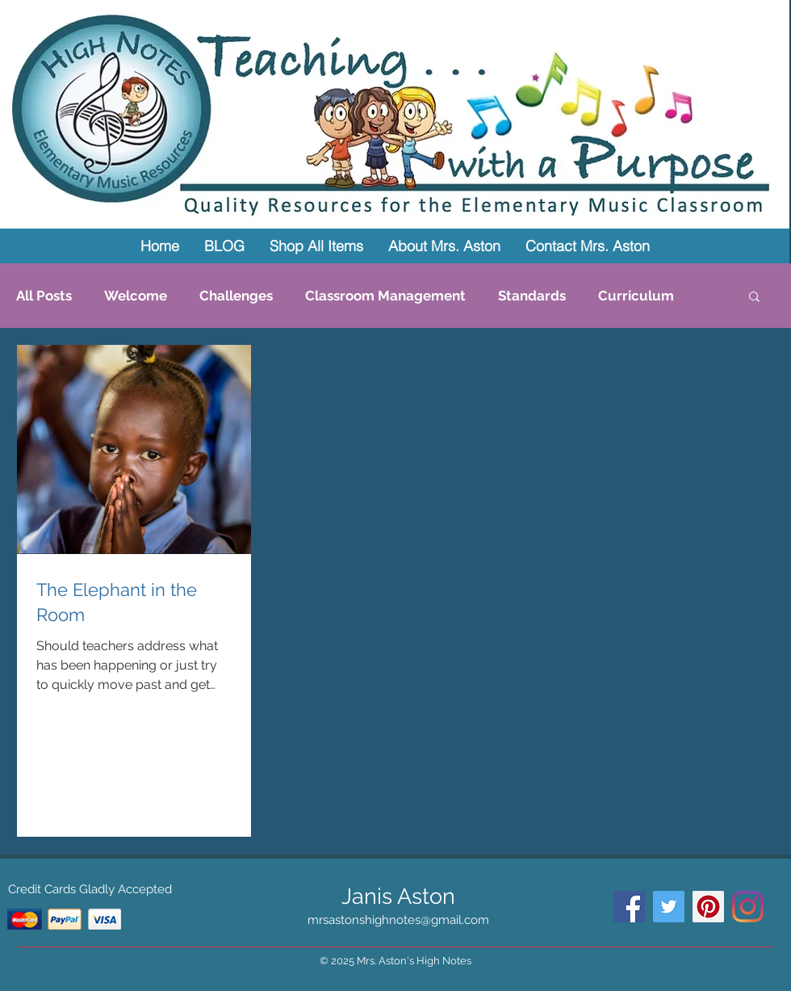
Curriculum (636, 296)
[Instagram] (748, 906)
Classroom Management (385, 296)
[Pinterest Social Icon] (708, 906)
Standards (532, 296)
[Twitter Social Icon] (668, 906)
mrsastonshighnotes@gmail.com (398, 920)
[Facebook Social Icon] (629, 906)
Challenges (236, 296)
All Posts (44, 296)
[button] (754, 297)
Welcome (135, 296)
